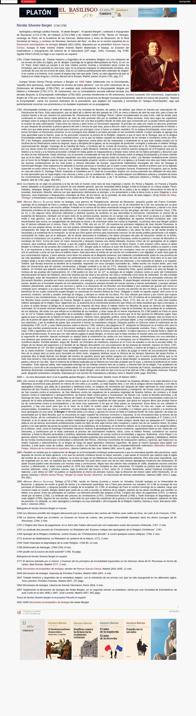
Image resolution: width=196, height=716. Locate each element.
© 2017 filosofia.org (31, 613)
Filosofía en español (32, 611)
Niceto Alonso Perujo (52, 474)
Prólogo (26, 197)
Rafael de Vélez (168, 195)
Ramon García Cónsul (89, 568)
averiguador (174, 611)
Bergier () (83, 474)
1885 (81, 81)
